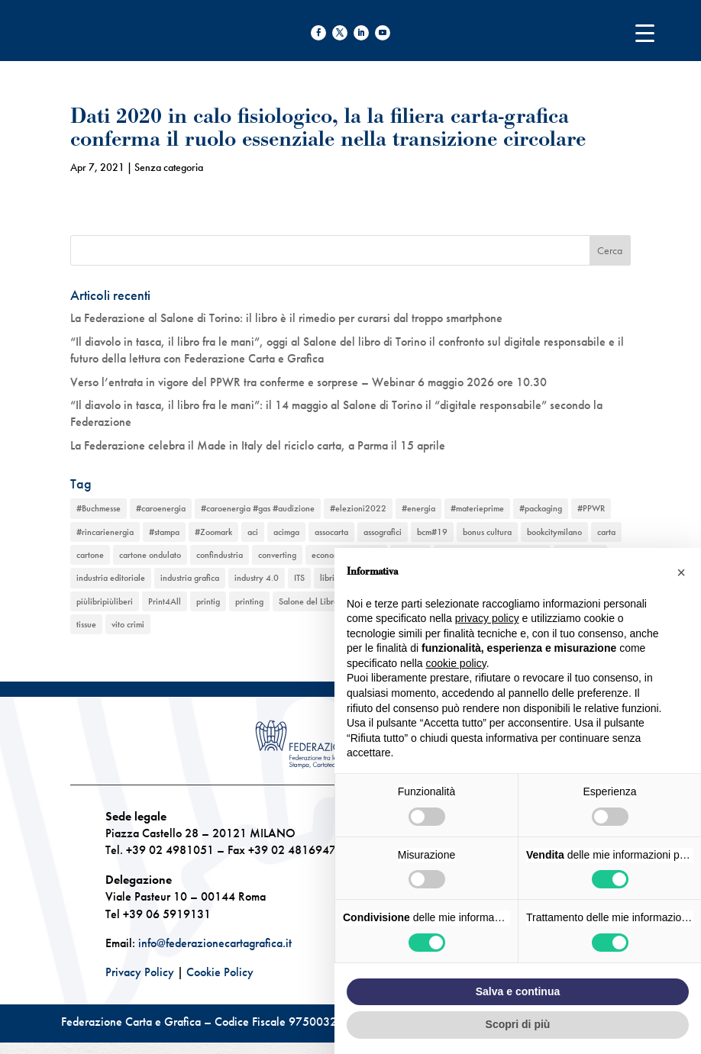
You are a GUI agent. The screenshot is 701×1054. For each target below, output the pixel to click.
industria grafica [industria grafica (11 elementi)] (189, 578)
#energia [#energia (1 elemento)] (418, 508)
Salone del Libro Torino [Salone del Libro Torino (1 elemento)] (321, 601)
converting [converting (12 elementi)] (277, 555)
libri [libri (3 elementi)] (327, 578)
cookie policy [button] (456, 663)
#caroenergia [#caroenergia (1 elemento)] (161, 508)
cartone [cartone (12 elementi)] (90, 555)
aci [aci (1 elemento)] (252, 532)
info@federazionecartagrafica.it (215, 943)
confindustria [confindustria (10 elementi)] (219, 555)
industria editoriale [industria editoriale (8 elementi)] (110, 578)
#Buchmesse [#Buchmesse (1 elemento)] (98, 508)
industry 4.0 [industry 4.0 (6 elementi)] (256, 578)
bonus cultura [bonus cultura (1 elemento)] (487, 532)
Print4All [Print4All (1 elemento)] (164, 601)
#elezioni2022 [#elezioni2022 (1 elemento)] (358, 508)
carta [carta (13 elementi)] (606, 532)
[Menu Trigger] (645, 32)
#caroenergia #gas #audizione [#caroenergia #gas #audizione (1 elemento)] (258, 508)
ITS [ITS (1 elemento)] (299, 578)
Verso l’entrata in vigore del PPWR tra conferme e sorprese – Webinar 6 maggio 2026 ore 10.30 (308, 382)
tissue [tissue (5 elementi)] (86, 624)
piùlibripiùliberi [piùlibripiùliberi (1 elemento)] (104, 601)
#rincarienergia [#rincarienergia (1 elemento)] (105, 532)
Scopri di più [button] (518, 1024)
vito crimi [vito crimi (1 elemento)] (127, 624)
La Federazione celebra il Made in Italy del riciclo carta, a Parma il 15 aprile (257, 445)
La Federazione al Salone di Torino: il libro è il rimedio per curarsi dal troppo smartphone (286, 318)
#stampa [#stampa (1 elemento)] (164, 532)
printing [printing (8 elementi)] (249, 601)
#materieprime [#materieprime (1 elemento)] (477, 508)
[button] (681, 572)
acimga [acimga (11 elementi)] (286, 532)
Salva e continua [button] (518, 991)
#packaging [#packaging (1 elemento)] (540, 508)
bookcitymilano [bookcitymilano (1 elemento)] (554, 532)
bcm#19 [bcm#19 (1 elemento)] (432, 532)
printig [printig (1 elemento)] (208, 601)
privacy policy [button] (487, 618)
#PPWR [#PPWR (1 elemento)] (591, 508)
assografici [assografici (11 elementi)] (382, 532)
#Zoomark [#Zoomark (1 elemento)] (213, 532)
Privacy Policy (139, 972)
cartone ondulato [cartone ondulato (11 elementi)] (150, 555)
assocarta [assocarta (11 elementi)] (331, 532)
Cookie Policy (220, 972)
